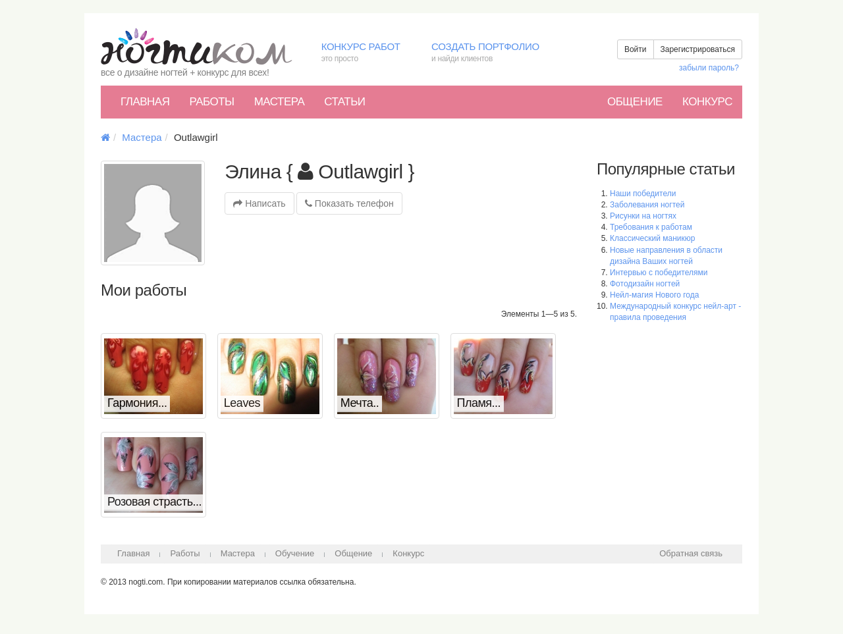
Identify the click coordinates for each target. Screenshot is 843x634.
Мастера (279, 101)
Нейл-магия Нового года (654, 295)
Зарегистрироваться (698, 49)
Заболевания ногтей (647, 204)
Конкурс (707, 101)
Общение (635, 101)
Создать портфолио (494, 53)
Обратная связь (690, 553)
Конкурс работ (366, 53)
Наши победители (643, 193)
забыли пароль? (709, 67)
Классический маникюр (652, 238)
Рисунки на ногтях (643, 216)
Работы (211, 101)
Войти (635, 49)
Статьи (344, 101)
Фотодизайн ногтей (645, 283)
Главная (145, 101)
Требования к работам (651, 227)
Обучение (294, 553)
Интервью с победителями (658, 272)
